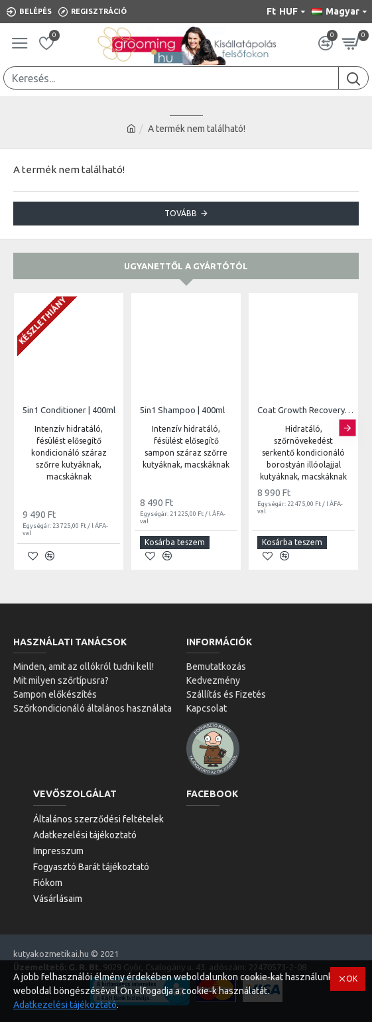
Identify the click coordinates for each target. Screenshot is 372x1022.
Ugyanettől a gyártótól (186, 266)
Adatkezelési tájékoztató (65, 1004)
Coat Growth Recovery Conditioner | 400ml (306, 410)
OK (351, 978)
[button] (347, 428)
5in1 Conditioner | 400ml (69, 410)
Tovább (180, 213)
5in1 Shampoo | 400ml (182, 410)
